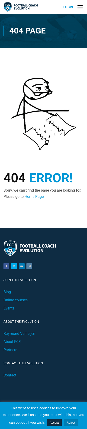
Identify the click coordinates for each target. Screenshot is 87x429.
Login (68, 7)
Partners (10, 350)
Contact (9, 375)
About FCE (12, 341)
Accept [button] (54, 422)
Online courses (15, 300)
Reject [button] (71, 422)
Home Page (34, 196)
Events (8, 308)
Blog (7, 292)
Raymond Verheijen (19, 333)
